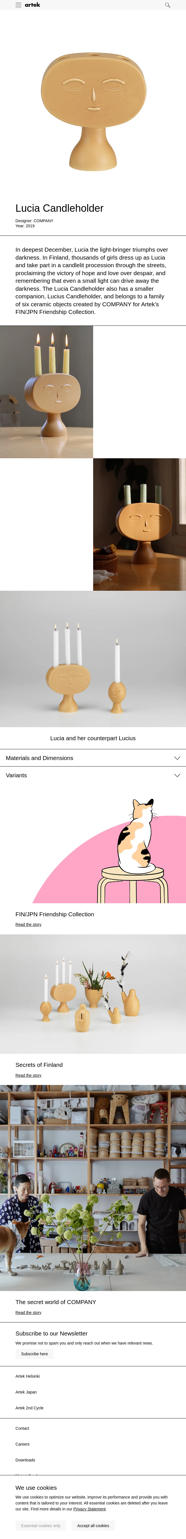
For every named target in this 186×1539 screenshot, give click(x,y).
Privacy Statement (89, 1509)
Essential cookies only (40, 1525)
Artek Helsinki (28, 1376)
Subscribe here (34, 1354)
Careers (23, 1444)
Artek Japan (26, 1392)
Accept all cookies (93, 1525)
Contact (22, 1428)
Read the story (28, 924)
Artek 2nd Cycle (30, 1408)
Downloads (25, 1460)
